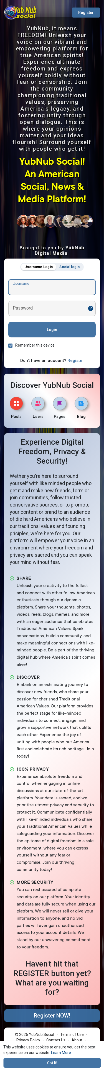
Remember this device (35, 345)
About (77, 1040)
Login (52, 329)
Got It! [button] (52, 1063)
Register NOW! (52, 1015)
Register (86, 12)
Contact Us (55, 1040)
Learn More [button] (61, 1052)
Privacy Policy (28, 1040)
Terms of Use (72, 1034)
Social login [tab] (69, 267)
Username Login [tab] (38, 267)
